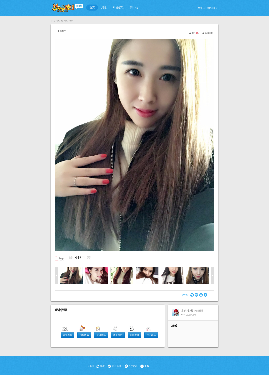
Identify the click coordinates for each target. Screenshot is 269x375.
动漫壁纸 (118, 7)
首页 (92, 7)
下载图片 (62, 31)
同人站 (134, 7)
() (195, 33)
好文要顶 (67, 335)
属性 (104, 7)
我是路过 (117, 335)
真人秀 (60, 20)
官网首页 (211, 8)
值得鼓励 (101, 335)
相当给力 (84, 335)
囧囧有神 (134, 335)
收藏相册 (209, 33)
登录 (200, 8)
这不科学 (151, 335)
